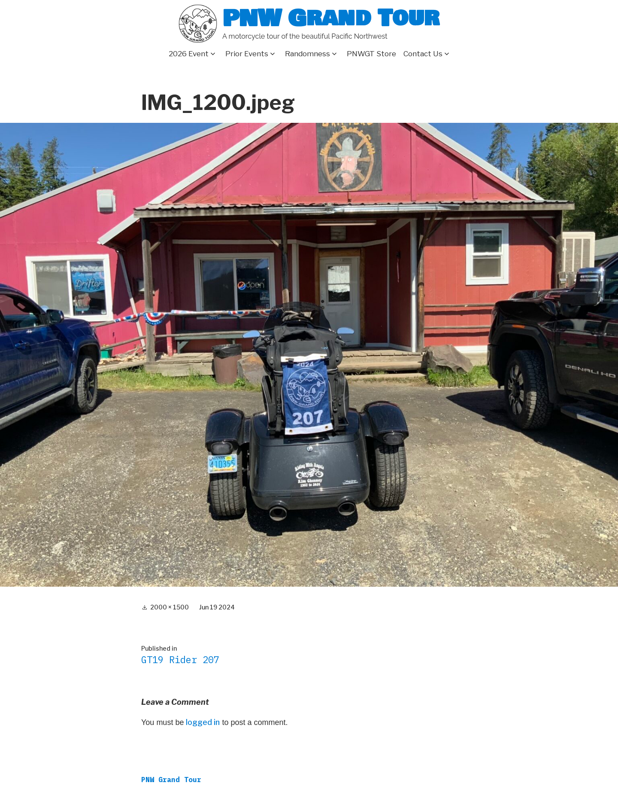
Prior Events (246, 53)
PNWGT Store (371, 53)
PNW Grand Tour (330, 18)
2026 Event (189, 53)
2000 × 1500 (169, 607)
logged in (203, 722)
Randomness (307, 53)
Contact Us (422, 53)
